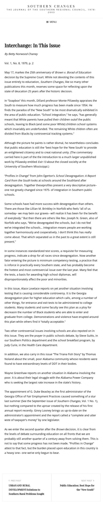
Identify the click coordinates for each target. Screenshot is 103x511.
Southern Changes (51, 6)
